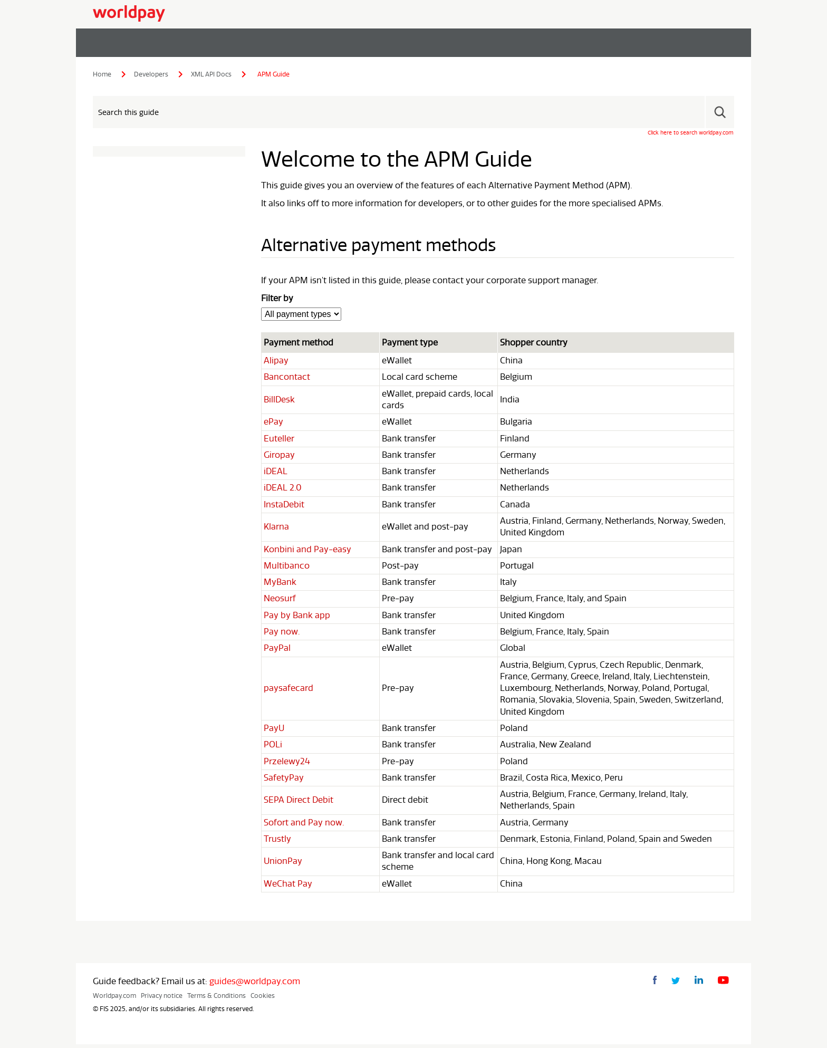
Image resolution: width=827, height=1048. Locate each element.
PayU (274, 731)
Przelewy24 (287, 764)
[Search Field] (413, 113)
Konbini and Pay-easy (307, 551)
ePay (273, 423)
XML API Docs (211, 75)
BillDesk (279, 401)
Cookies (263, 999)
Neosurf (280, 601)
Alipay (276, 362)
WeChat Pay (288, 887)
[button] (719, 113)
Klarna (276, 529)
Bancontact (287, 378)
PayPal (277, 651)
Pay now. (282, 634)
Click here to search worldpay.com (691, 133)
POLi (273, 748)
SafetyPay (284, 780)
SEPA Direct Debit (298, 803)
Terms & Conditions (216, 999)
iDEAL (275, 473)
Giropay (279, 456)
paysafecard (288, 691)
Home (102, 75)
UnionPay (283, 865)
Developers (151, 75)
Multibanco (287, 568)
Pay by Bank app (297, 617)
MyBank (280, 584)
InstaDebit (284, 506)
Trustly (277, 842)
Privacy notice (161, 999)
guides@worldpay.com (254, 985)
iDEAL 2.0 (283, 490)
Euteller (279, 440)
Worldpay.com (114, 999)
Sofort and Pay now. (304, 826)
